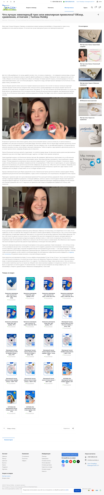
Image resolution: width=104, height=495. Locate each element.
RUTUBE (17, 1)
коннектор (8, 254)
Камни (4, 465)
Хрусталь (4, 469)
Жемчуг (4, 458)
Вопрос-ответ (6, 478)
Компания (25, 454)
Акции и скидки (7, 473)
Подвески (5, 467)
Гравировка (45, 458)
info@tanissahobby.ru (93, 460)
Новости (44, 471)
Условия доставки (47, 465)
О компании (25, 456)
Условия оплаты (46, 460)
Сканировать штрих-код (70, 454)
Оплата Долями (46, 463)
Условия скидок (46, 469)
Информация (46, 454)
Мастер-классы (6, 476)
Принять (77, 490)
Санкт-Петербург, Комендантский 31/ (85, 1)
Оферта (24, 460)
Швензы (4, 456)
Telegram (7, 1)
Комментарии (8, 440)
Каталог (4, 454)
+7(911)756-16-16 (68, 2)
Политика (24, 458)
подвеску (71, 252)
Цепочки (4, 460)
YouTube (10, 1)
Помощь (44, 456)
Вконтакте (4, 1)
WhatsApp (14, 1)
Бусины (4, 463)
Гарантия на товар (47, 467)
